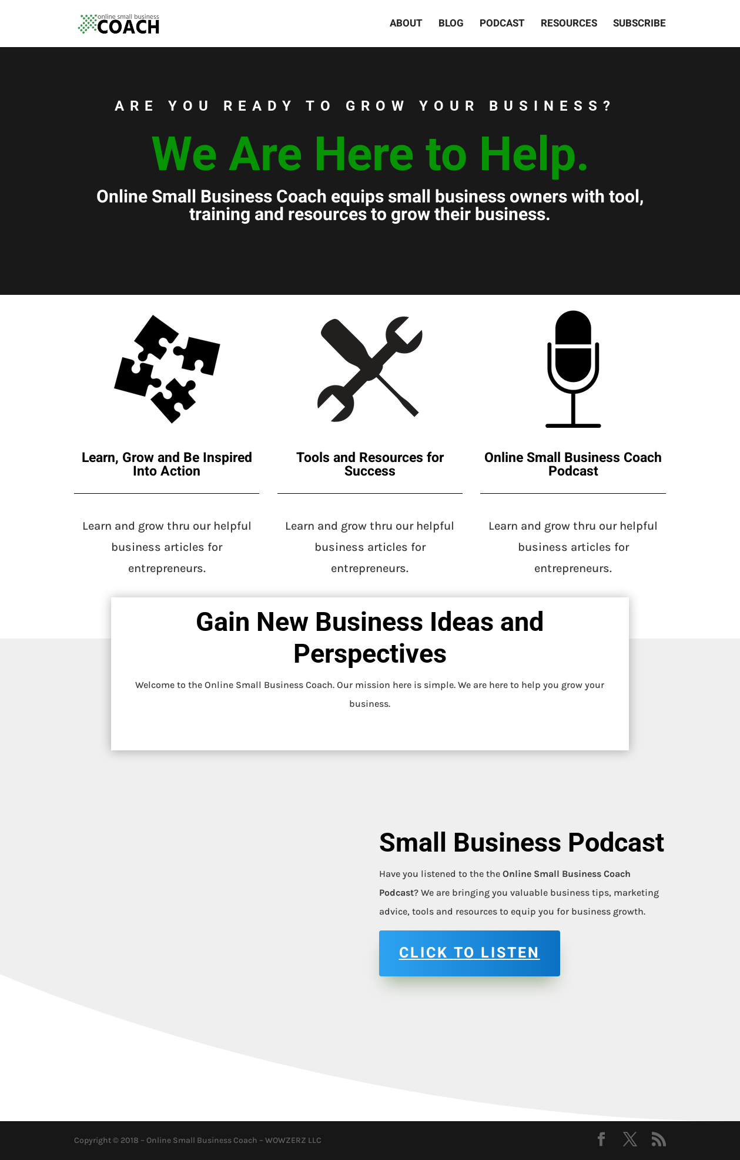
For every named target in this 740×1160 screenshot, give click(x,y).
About (406, 25)
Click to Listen (469, 953)
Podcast (502, 25)
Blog (451, 25)
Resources (569, 25)
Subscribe (639, 25)
